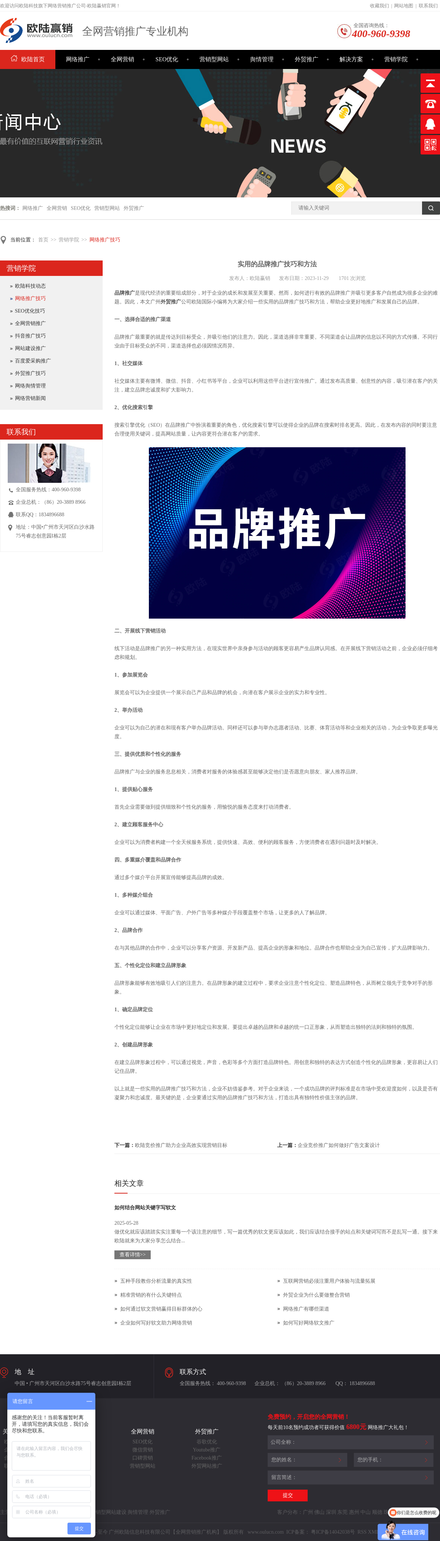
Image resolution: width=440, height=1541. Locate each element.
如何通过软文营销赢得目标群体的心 (161, 1309)
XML (373, 1532)
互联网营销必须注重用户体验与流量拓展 (329, 1281)
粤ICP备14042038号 (333, 1532)
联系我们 (428, 5)
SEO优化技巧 (30, 311)
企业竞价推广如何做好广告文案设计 (339, 1145)
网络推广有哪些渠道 (306, 1309)
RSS (361, 1532)
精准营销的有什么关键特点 (151, 1295)
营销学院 (396, 59)
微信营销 (142, 1450)
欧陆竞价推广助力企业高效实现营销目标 (181, 1145)
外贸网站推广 (206, 1466)
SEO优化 (166, 59)
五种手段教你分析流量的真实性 (156, 1281)
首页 (43, 240)
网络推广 (77, 59)
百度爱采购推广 (33, 361)
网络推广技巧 (104, 240)
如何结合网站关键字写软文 (145, 1207)
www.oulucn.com (265, 1532)
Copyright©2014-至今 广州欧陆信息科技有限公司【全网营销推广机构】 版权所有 (153, 1532)
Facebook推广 (206, 1458)
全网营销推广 (30, 323)
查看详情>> (133, 1254)
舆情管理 (262, 59)
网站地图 (403, 5)
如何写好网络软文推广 (308, 1323)
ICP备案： (298, 1532)
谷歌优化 (207, 1442)
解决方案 (351, 59)
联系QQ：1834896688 (40, 514)
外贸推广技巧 (30, 373)
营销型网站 (214, 59)
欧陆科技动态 (30, 286)
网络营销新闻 (30, 398)
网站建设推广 (30, 348)
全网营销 (122, 59)
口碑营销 (142, 1458)
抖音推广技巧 (30, 336)
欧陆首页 (28, 59)
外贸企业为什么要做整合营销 (316, 1295)
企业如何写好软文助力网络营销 (156, 1323)
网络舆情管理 (30, 386)
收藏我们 (379, 5)
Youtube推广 (206, 1450)
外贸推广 (306, 59)
